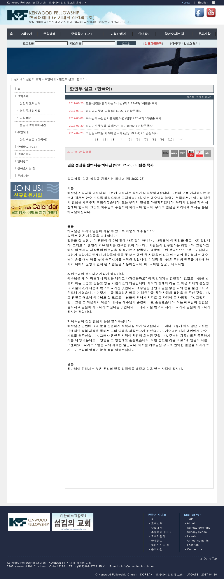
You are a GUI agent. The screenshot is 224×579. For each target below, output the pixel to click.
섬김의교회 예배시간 (33, 125)
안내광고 (22, 161)
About (191, 523)
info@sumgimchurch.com (138, 566)
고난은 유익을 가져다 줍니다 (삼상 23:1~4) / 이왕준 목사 (122, 133)
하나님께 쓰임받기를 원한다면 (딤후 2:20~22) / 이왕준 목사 (123, 118)
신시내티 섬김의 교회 (27, 79)
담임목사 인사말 (30, 110)
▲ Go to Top (208, 558)
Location (193, 545)
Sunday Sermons (198, 527)
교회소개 (22, 96)
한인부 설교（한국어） (73, 79)
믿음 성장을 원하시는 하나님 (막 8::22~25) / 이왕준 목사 (121, 103)
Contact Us (194, 549)
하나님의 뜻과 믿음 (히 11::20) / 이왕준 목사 (114, 110)
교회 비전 (26, 117)
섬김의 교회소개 (30, 103)
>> (180, 139)
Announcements (198, 540)
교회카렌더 (23, 154)
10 (170, 139)
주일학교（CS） (26, 146)
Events (192, 536)
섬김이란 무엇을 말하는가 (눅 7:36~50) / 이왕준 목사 (119, 125)
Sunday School (197, 532)
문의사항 (22, 175)
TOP (190, 518)
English (203, 2)
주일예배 (50, 79)
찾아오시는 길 (25, 168)
